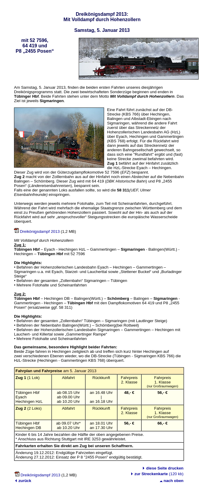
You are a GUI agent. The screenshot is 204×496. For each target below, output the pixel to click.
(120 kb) (159, 474)
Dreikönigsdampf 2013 (40, 231)
